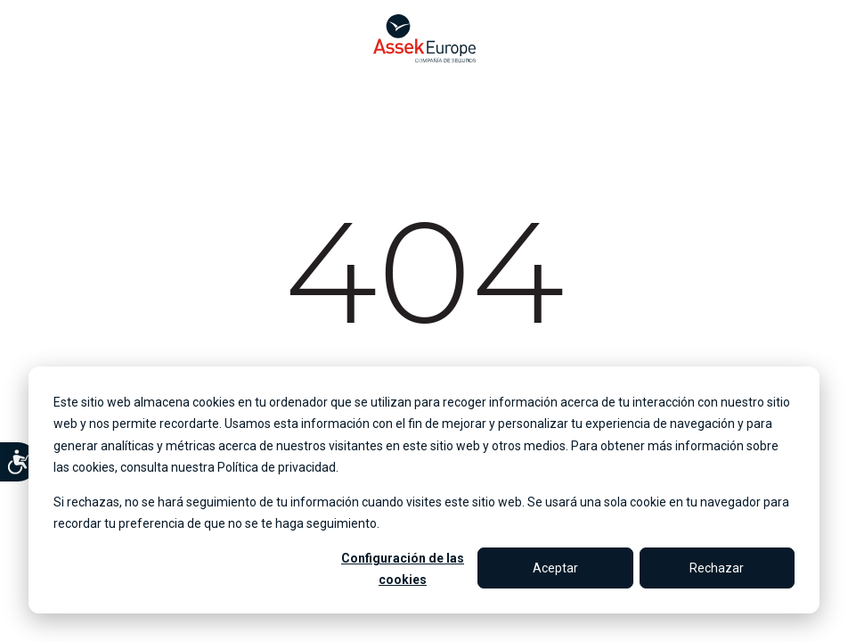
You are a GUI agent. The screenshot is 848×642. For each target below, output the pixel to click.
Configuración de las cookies (402, 569)
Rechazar (716, 568)
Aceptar (555, 568)
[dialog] (424, 489)
